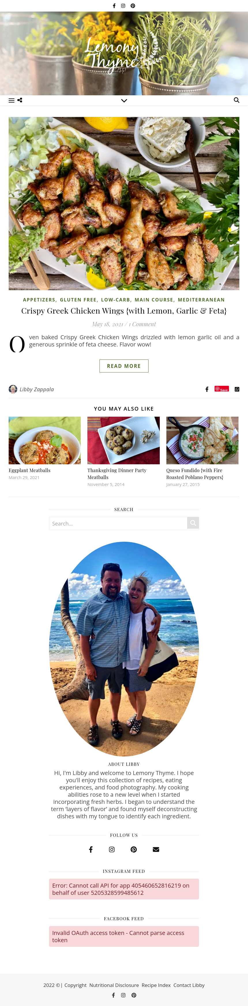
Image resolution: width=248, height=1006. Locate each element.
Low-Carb (115, 300)
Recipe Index (156, 985)
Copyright (75, 985)
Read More (124, 366)
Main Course (154, 300)
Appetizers (39, 300)
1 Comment (142, 324)
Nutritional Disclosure (114, 985)
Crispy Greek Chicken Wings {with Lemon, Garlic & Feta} (124, 310)
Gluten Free (78, 300)
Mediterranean (201, 300)
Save (224, 390)
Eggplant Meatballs (29, 470)
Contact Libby (188, 985)
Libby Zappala (37, 389)
